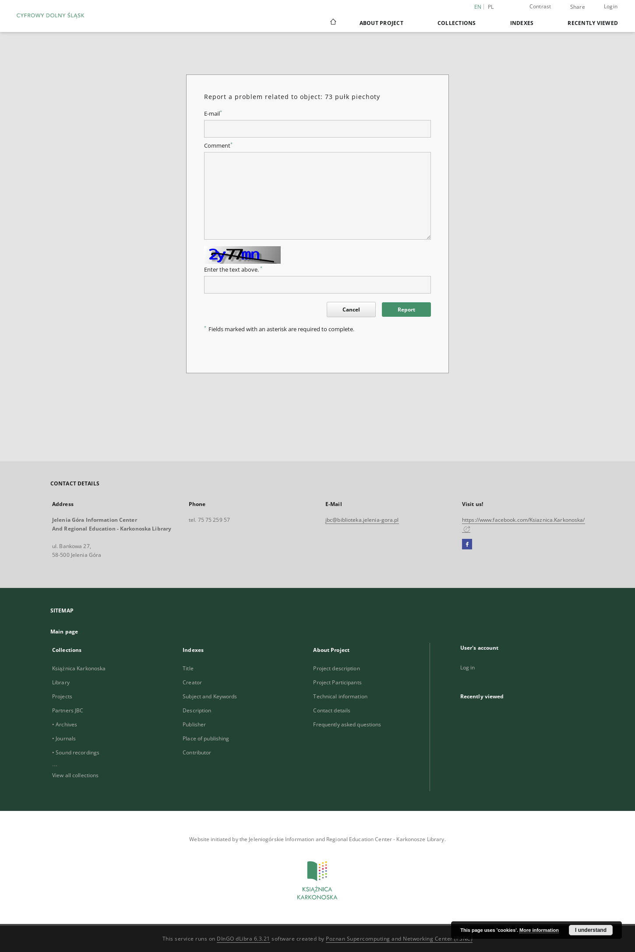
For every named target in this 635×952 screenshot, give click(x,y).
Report (406, 309)
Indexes (522, 23)
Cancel (351, 309)
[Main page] (332, 22)
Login (610, 6)
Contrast (540, 6)
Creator (192, 682)
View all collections (75, 775)
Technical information (340, 696)
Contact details (331, 710)
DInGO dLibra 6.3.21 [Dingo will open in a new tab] (243, 938)
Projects (62, 696)
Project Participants (337, 682)
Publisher (194, 724)
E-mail (213, 113)
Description (197, 710)
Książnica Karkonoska (79, 668)
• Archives (64, 724)
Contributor (197, 752)
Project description (336, 668)
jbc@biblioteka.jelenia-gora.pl (362, 520)
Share (577, 7)
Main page (64, 631)
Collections (456, 23)
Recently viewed (593, 23)
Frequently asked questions (347, 724)
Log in (467, 667)
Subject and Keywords (210, 696)
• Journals (64, 738)
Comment (218, 145)
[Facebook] (467, 545)
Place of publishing (206, 738)
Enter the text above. (233, 269)
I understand (591, 930)
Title (188, 668)
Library (61, 682)
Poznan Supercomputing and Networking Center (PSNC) (399, 938)
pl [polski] (491, 7)
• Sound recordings (75, 752)
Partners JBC (67, 710)
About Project (381, 23)
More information (539, 930)
